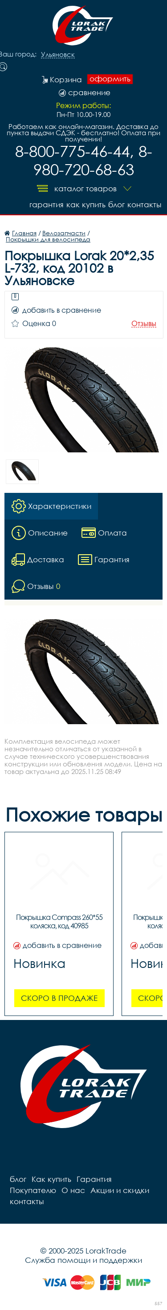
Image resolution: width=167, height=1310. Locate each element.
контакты (144, 204)
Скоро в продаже (59, 998)
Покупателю (33, 1190)
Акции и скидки (119, 1190)
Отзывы (143, 323)
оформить (110, 78)
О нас (73, 1190)
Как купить (86, 204)
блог (116, 204)
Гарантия (46, 204)
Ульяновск (58, 54)
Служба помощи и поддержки (83, 1260)
